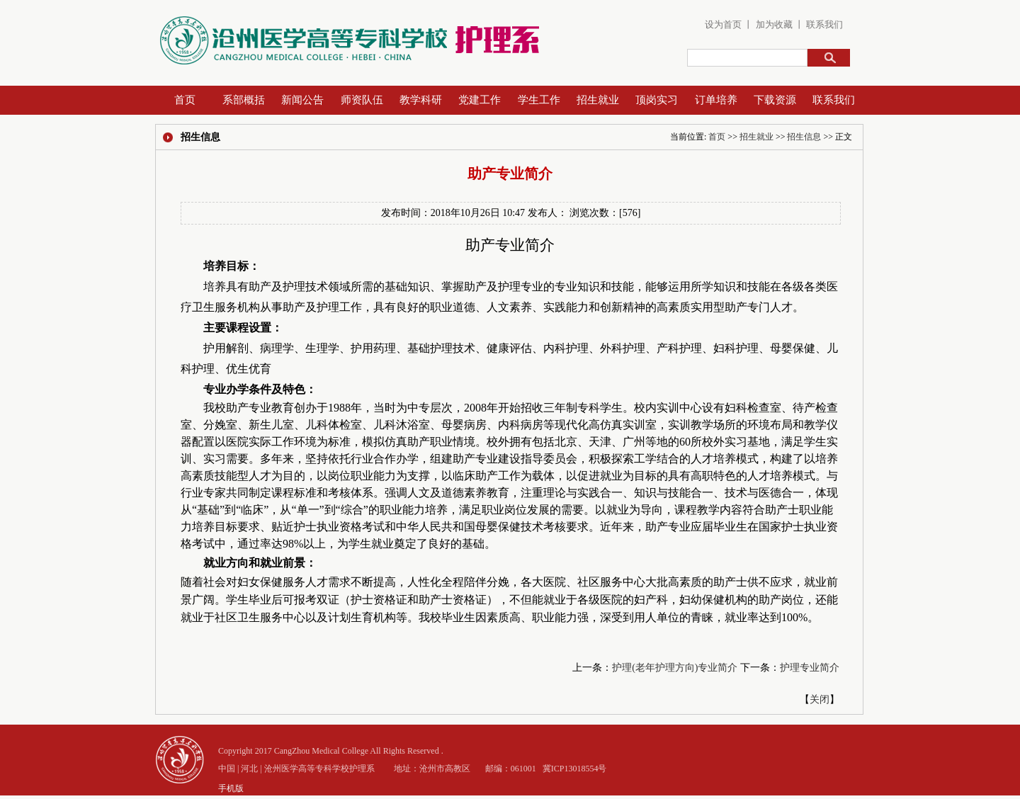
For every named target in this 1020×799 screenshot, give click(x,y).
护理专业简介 (809, 667)
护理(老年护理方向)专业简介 (674, 667)
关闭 (819, 699)
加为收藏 (772, 24)
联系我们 (824, 24)
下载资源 (775, 100)
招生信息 (804, 137)
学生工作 (539, 100)
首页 (185, 100)
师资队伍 (362, 100)
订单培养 (716, 100)
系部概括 (243, 100)
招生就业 (598, 100)
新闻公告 (302, 100)
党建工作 (479, 100)
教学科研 (421, 100)
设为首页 (723, 24)
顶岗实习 (656, 100)
